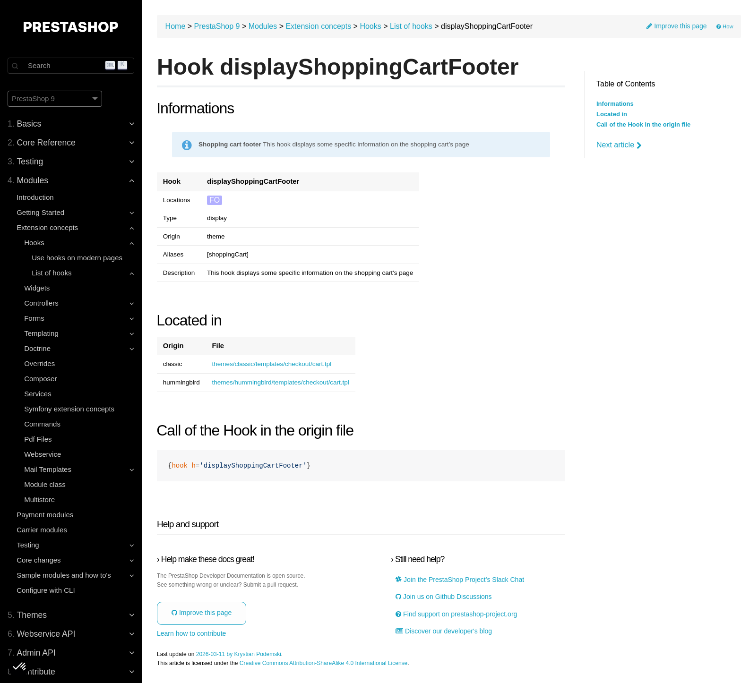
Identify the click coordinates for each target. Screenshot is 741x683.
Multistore (39, 499)
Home (175, 26)
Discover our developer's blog (444, 631)
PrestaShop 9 (217, 26)
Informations (615, 104)
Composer (40, 379)
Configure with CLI (46, 590)
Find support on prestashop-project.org (456, 614)
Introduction (35, 197)
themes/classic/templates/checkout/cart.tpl (271, 364)
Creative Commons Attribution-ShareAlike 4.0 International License (324, 663)
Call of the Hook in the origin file (643, 124)
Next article (619, 145)
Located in (611, 114)
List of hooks (411, 26)
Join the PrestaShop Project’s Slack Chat (460, 579)
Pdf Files (38, 439)
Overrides (39, 363)
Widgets (37, 288)
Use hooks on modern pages (77, 258)
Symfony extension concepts (69, 409)
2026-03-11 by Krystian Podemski (238, 654)
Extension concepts (318, 26)
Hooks (370, 26)
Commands (42, 424)
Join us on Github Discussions (443, 596)
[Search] (71, 66)
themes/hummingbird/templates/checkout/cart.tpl (280, 382)
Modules (263, 26)
